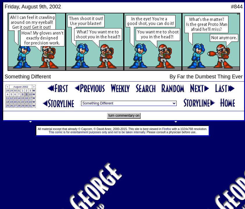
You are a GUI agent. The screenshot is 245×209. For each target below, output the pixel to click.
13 (15, 98)
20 (15, 101)
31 (18, 90)
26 (11, 105)
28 (7, 90)
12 (11, 98)
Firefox (166, 129)
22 (22, 101)
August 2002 (20, 86)
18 (7, 101)
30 (15, 90)
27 (15, 105)
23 (26, 101)
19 (11, 101)
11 (7, 98)
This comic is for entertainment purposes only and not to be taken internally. (97, 132)
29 (11, 90)
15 (22, 98)
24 (30, 101)
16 (26, 98)
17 (30, 98)
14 (18, 98)
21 (18, 101)
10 (30, 94)
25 (7, 105)
